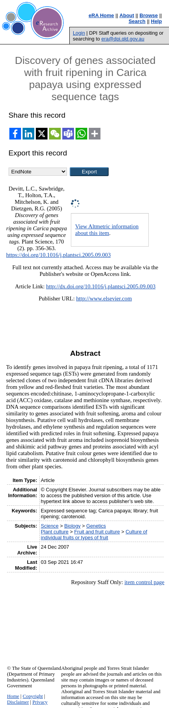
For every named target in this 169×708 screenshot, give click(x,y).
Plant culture (55, 532)
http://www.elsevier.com (104, 298)
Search (137, 21)
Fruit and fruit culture (97, 532)
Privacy (40, 702)
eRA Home (101, 15)
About (127, 15)
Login (79, 33)
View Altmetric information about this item (107, 229)
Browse (148, 15)
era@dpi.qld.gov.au (122, 39)
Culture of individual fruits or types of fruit (94, 534)
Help (156, 21)
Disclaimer (18, 702)
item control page (145, 582)
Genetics (96, 526)
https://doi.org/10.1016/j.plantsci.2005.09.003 (58, 255)
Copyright (33, 696)
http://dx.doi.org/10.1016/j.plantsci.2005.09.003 (100, 286)
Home (13, 696)
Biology (72, 526)
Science (50, 526)
